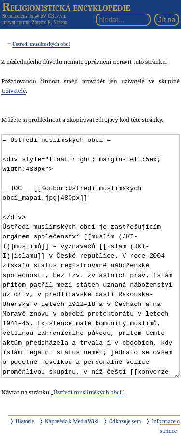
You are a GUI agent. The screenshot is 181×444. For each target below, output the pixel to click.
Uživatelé (13, 90)
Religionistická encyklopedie (66, 7)
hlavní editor (15, 22)
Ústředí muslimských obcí (41, 44)
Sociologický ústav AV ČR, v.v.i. (34, 16)
